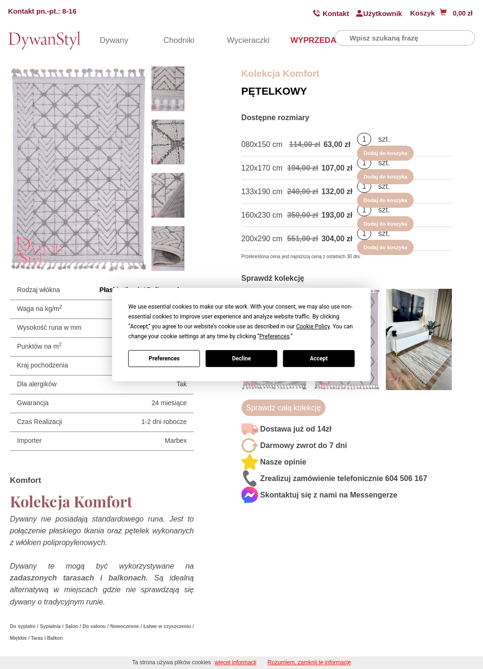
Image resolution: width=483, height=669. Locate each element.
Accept (319, 358)
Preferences (164, 358)
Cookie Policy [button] (313, 326)
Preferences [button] (274, 336)
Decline (241, 358)
